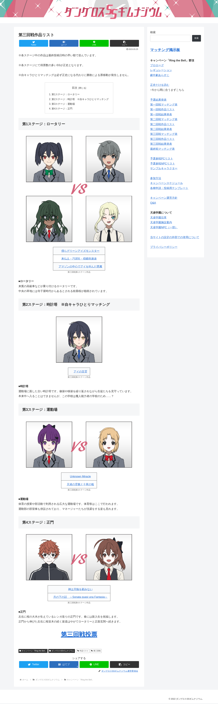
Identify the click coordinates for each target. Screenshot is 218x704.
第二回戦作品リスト (162, 124)
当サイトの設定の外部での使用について (174, 237)
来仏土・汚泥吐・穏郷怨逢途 (79, 259)
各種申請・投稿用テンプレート (169, 188)
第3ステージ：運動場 (63, 104)
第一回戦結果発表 (161, 114)
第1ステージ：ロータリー (66, 94)
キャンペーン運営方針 (163, 197)
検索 (153, 32)
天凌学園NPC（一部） (164, 227)
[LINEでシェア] (94, 43)
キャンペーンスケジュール (166, 183)
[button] (124, 43)
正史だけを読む (159, 84)
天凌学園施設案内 (161, 222)
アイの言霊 (80, 372)
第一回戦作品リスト (162, 109)
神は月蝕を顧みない (80, 590)
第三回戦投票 (79, 635)
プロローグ (157, 65)
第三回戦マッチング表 (163, 134)
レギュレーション (161, 70)
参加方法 (155, 178)
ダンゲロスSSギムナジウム (61, 651)
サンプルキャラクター (163, 168)
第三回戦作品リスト (162, 139)
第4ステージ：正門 (62, 109)
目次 (74, 87)
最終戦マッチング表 (162, 148)
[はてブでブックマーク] (63, 43)
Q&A (153, 202)
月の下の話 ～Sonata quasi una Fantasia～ (80, 597)
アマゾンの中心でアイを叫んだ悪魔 (80, 267)
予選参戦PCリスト (161, 158)
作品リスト (83, 651)
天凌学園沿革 (158, 217)
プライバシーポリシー (163, 246)
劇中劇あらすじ (159, 75)
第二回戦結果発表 (161, 129)
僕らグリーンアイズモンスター (80, 251)
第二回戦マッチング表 (163, 119)
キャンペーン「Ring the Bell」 (33, 651)
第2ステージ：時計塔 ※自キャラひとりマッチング (80, 99)
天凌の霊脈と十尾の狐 (80, 484)
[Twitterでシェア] (33, 43)
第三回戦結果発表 (161, 143)
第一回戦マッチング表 (163, 104)
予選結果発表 (158, 99)
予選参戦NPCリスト (162, 163)
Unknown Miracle (80, 477)
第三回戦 (96, 651)
